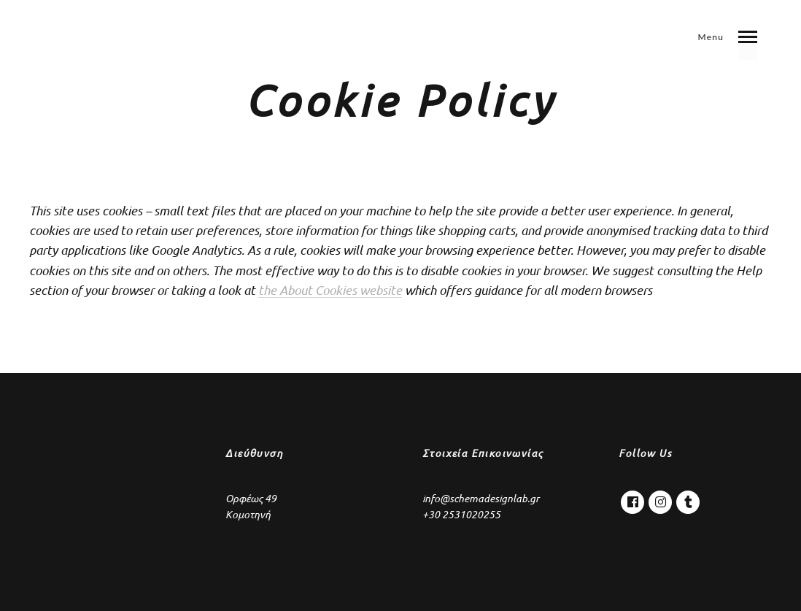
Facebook (632, 498)
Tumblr (688, 498)
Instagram (660, 498)
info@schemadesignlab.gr (480, 498)
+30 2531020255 (461, 514)
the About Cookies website (330, 290)
